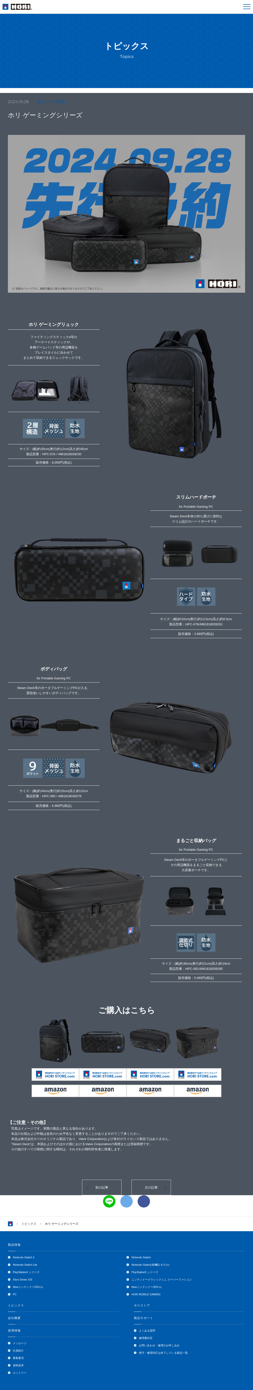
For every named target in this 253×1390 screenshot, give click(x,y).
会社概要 (14, 1318)
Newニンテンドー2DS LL (28, 1286)
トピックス (28, 1224)
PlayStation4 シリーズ (26, 1272)
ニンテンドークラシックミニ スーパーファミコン (161, 1279)
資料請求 (18, 1365)
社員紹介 (18, 1350)
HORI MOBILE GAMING (146, 1294)
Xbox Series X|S (22, 1279)
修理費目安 (145, 1337)
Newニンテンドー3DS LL (146, 1286)
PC (15, 1294)
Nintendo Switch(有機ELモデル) (150, 1264)
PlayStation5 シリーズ (144, 1272)
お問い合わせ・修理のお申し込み (159, 1345)
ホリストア (142, 1305)
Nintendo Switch (141, 1257)
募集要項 (18, 1357)
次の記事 (151, 1187)
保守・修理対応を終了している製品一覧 (163, 1352)
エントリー (19, 1372)
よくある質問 (147, 1330)
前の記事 (101, 1187)
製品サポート (143, 1318)
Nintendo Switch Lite (25, 1264)
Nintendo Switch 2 (23, 1257)
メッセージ (19, 1343)
